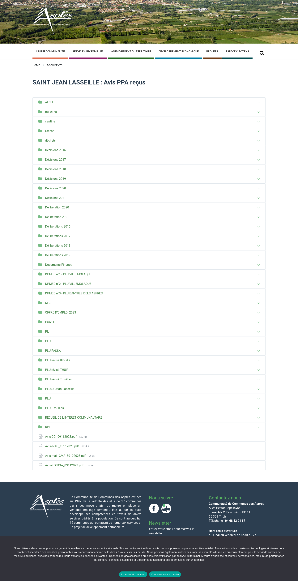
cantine (50, 121)
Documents (55, 65)
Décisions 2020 (55, 188)
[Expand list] (258, 102)
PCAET (49, 322)
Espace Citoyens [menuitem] (237, 51)
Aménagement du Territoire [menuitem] (131, 51)
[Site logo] (52, 34)
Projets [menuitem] (212, 51)
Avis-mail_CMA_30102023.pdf (66, 456)
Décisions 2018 (55, 169)
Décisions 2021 (55, 198)
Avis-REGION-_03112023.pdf (64, 465)
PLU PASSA (53, 350)
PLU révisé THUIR (57, 370)
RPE (48, 427)
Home (36, 65)
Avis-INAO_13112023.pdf (62, 446)
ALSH (49, 102)
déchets (50, 140)
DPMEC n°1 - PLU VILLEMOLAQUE (68, 274)
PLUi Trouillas (54, 408)
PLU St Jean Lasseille (59, 389)
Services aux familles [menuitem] (88, 51)
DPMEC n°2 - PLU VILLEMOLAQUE (68, 284)
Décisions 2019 (55, 179)
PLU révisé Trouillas (58, 379)
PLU (48, 341)
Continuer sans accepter (165, 574)
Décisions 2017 (55, 159)
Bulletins (51, 112)
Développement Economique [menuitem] (179, 51)
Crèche (49, 131)
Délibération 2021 (57, 217)
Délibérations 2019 (57, 255)
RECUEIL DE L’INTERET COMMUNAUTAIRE (73, 417)
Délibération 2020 (57, 207)
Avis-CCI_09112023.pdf (61, 436)
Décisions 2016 (55, 150)
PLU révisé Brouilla (57, 360)
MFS (48, 303)
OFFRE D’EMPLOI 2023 (60, 312)
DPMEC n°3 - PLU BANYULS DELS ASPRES (74, 293)
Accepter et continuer (133, 574)
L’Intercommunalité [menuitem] (50, 51)
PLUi (48, 398)
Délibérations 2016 (57, 226)
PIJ (47, 331)
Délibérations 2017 (57, 236)
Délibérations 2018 (57, 245)
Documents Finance (58, 265)
